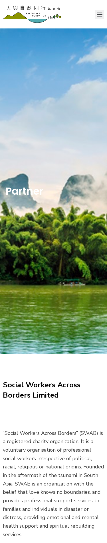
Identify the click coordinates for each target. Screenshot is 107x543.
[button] (99, 14)
